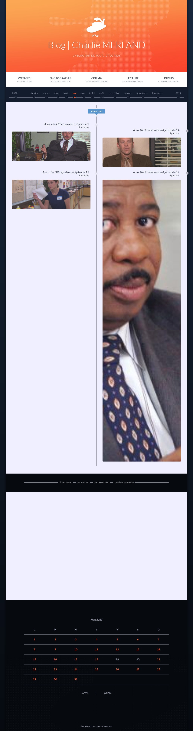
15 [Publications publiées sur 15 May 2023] (34, 659)
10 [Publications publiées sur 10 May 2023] (75, 649)
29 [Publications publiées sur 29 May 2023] (34, 679)
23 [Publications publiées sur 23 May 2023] (55, 669)
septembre (113, 93)
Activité (83, 482)
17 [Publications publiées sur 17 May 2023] (75, 659)
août (101, 93)
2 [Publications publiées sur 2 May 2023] (55, 639)
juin (83, 93)
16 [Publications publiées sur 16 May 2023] (55, 659)
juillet (92, 93)
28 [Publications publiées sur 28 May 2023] (158, 669)
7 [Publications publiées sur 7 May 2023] (158, 639)
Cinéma (96, 78)
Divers (169, 78)
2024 (178, 93)
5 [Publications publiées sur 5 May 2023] (117, 639)
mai (74, 93)
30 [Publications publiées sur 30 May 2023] (55, 679)
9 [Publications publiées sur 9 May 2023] (55, 649)
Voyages (24, 78)
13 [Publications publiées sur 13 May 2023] (137, 649)
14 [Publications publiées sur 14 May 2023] (158, 649)
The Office (57, 124)
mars (56, 93)
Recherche (101, 482)
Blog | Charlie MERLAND (96, 44)
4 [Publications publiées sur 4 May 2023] (96, 639)
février (46, 93)
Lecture (133, 78)
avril (66, 93)
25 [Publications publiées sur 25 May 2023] (96, 669)
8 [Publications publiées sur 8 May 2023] (34, 649)
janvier (34, 93)
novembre (141, 93)
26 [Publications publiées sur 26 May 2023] (117, 669)
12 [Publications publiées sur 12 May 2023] (117, 649)
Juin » (107, 692)
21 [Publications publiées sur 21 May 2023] (158, 659)
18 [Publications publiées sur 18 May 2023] (96, 659)
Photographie (60, 78)
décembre (157, 93)
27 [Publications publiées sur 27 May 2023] (137, 669)
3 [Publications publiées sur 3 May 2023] (76, 639)
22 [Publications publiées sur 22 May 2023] (34, 669)
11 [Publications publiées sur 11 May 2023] (96, 649)
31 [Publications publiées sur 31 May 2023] (75, 679)
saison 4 (159, 130)
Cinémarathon (124, 482)
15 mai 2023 (96, 111)
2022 (14, 93)
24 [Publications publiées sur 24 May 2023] (75, 669)
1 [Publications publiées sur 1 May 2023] (34, 639)
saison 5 (70, 124)
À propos (65, 482)
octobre (128, 93)
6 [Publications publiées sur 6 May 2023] (138, 639)
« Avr (85, 692)
